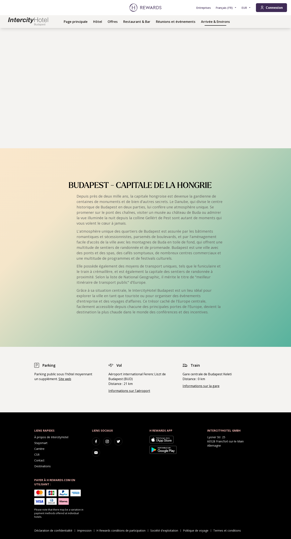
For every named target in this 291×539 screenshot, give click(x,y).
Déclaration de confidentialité (54, 530)
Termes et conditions (228, 530)
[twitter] (118, 441)
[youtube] (96, 453)
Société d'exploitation (165, 530)
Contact (39, 460)
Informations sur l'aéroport (129, 391)
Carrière (39, 449)
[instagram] (107, 441)
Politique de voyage (197, 530)
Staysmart (40, 443)
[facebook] (96, 441)
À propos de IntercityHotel (51, 437)
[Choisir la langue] (226, 7)
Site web (65, 379)
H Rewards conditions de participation (122, 530)
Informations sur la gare (201, 386)
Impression (85, 530)
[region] (145, 88)
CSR (36, 454)
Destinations (42, 466)
